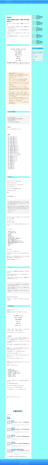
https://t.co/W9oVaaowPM (19, 118)
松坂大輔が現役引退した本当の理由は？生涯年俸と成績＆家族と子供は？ (18, 456)
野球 (10, 414)
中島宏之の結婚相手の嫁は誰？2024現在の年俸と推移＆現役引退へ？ (39, 17)
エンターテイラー (8, 1)
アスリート (9, 414)
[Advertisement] (24, 9)
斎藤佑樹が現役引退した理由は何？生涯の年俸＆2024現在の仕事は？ (39, 36)
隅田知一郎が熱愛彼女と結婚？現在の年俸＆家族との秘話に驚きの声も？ (39, 42)
